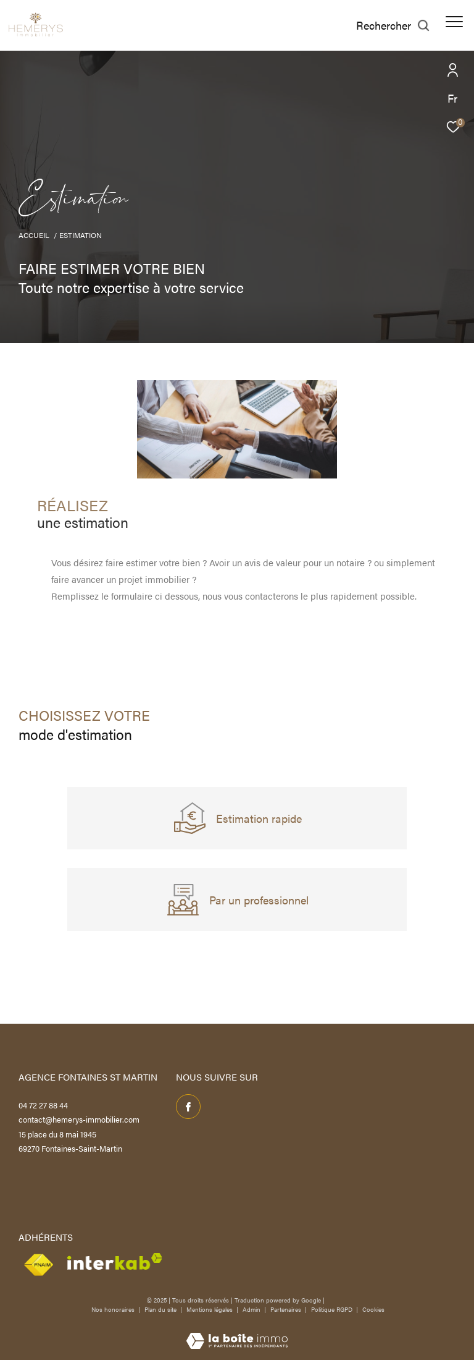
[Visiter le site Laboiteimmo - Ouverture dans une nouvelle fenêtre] (237, 1332)
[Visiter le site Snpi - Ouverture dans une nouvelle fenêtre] (38, 1265)
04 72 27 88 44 (43, 1105)
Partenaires (286, 1309)
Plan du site (161, 1309)
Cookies (373, 1310)
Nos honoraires (113, 1309)
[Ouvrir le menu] (454, 21)
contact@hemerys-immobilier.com (79, 1119)
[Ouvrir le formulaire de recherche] (393, 25)
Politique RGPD (331, 1309)
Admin (252, 1309)
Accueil (34, 234)
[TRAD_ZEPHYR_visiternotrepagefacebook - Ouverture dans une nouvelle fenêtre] (188, 1106)
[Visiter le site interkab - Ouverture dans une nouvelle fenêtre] (114, 1261)
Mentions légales (210, 1309)
